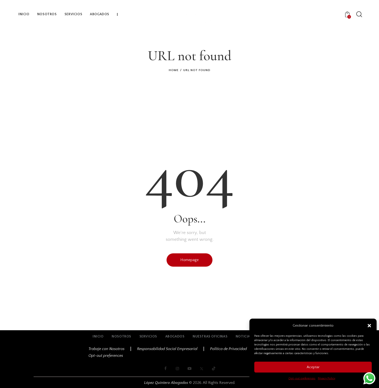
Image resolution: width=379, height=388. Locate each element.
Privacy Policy (326, 378)
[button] (369, 325)
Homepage (189, 260)
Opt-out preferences (301, 378)
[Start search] (359, 14)
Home (174, 70)
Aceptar (313, 367)
